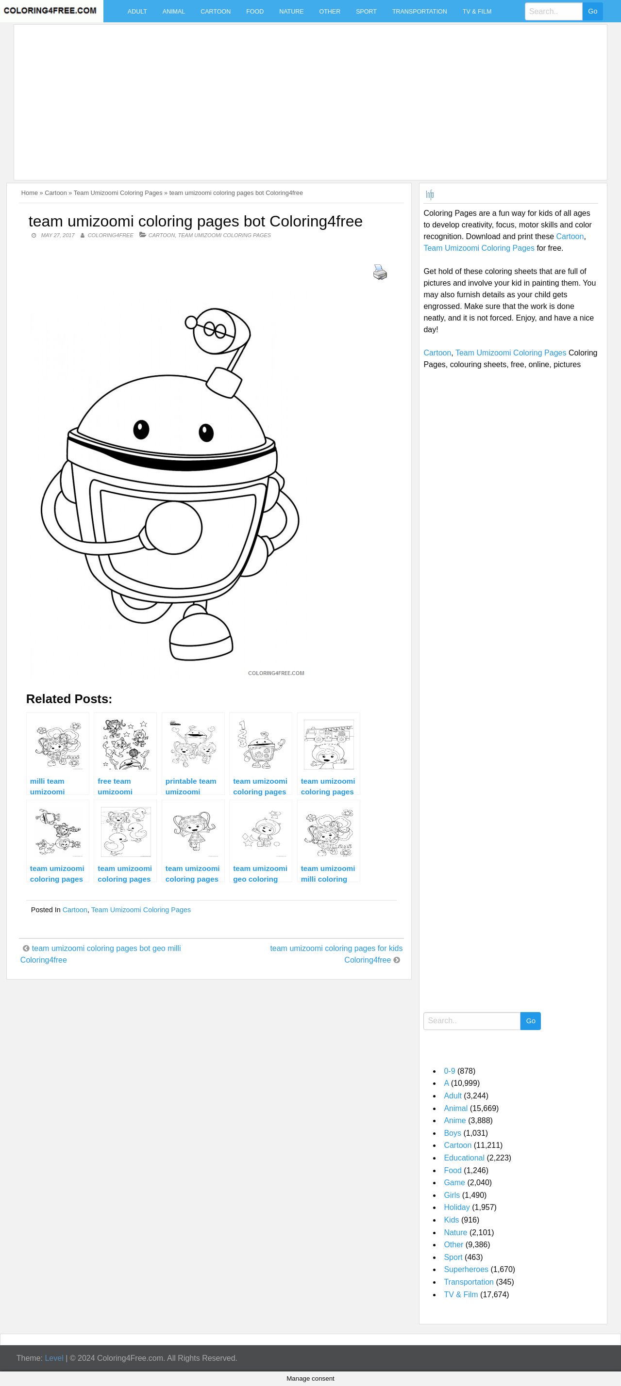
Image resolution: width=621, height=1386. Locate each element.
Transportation (419, 11)
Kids (451, 1220)
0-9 (449, 1071)
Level (54, 1358)
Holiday (457, 1207)
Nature (291, 11)
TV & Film (477, 11)
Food (255, 11)
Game (454, 1182)
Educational (464, 1158)
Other (330, 11)
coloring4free (111, 235)
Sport (366, 11)
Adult (137, 11)
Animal (174, 11)
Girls (452, 1195)
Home (29, 192)
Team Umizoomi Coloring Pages (118, 192)
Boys (452, 1133)
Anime (455, 1120)
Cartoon (216, 11)
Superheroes (466, 1269)
